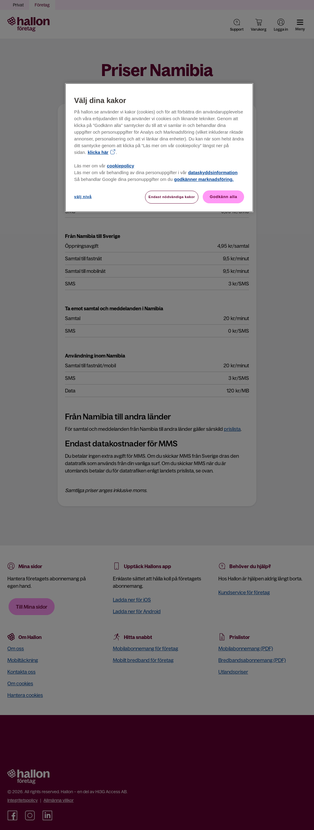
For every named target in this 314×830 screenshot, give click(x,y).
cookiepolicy (120, 165)
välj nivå (83, 196)
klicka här (98, 152)
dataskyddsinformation (212, 172)
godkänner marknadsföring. (204, 179)
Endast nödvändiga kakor (171, 197)
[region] (159, 147)
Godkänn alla (223, 196)
